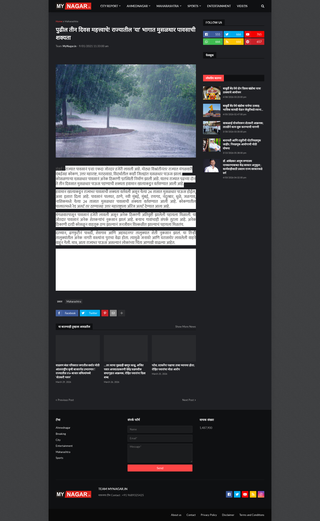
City (58, 440)
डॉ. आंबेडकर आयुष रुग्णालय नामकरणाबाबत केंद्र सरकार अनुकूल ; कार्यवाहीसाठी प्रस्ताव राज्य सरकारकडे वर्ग (242, 167)
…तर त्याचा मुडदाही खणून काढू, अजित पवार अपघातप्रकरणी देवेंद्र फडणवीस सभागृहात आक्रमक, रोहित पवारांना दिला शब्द (125, 371)
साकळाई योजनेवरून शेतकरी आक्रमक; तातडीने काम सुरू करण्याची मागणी (243, 125)
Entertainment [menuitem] (219, 6)
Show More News (185, 326)
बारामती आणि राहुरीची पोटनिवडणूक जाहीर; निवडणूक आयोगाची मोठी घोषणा (242, 144)
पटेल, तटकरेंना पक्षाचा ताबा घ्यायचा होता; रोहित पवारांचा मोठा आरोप (173, 367)
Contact (191, 515)
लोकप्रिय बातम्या (213, 78)
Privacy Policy (209, 515)
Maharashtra (71, 21)
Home (59, 21)
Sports (59, 457)
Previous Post (66, 400)
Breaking (61, 433)
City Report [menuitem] (109, 6)
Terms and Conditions (251, 515)
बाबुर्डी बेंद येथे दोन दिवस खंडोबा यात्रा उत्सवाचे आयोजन (242, 90)
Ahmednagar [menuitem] (137, 6)
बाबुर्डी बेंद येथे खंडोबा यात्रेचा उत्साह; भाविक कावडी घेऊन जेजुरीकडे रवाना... (243, 107)
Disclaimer (228, 515)
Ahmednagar (63, 427)
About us (176, 515)
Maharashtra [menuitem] (168, 6)
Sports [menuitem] (193, 6)
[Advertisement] (144, 269)
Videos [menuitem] (242, 6)
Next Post (188, 400)
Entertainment (64, 445)
